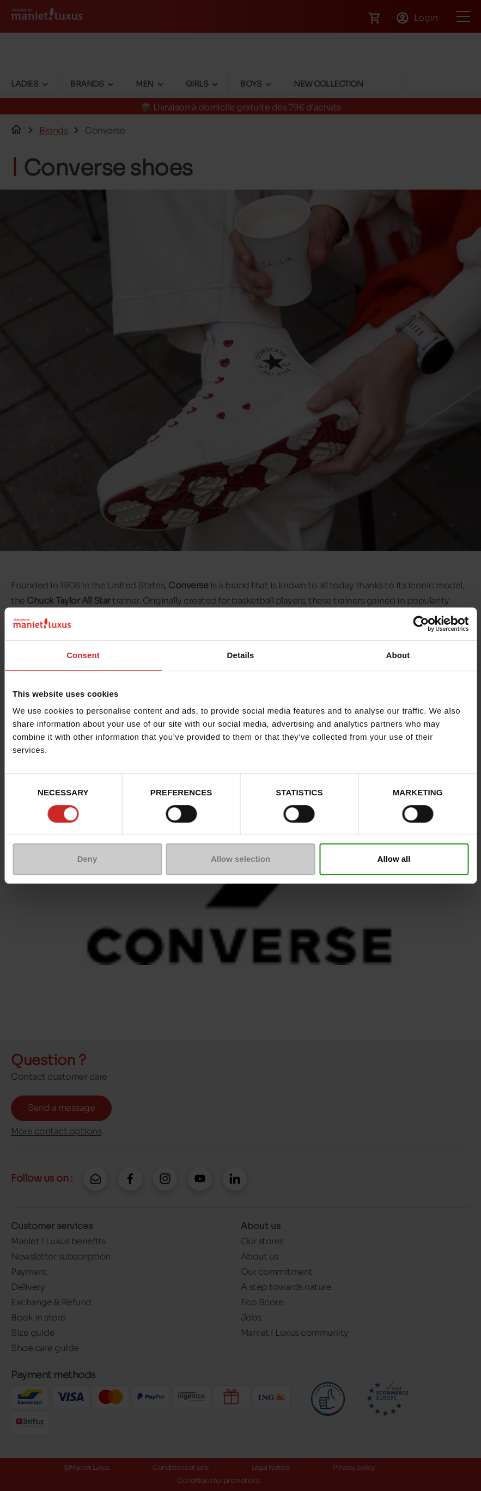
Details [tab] (240, 655)
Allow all (394, 858)
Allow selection (240, 858)
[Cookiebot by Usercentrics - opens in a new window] (420, 624)
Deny (87, 858)
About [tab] (398, 655)
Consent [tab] (83, 655)
